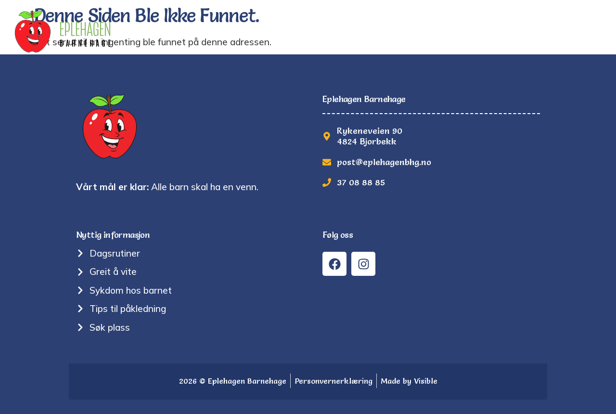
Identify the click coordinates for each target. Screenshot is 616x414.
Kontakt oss (573, 31)
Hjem (191, 31)
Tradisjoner (245, 31)
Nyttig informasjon (381, 31)
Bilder (456, 31)
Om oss (305, 31)
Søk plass (507, 31)
